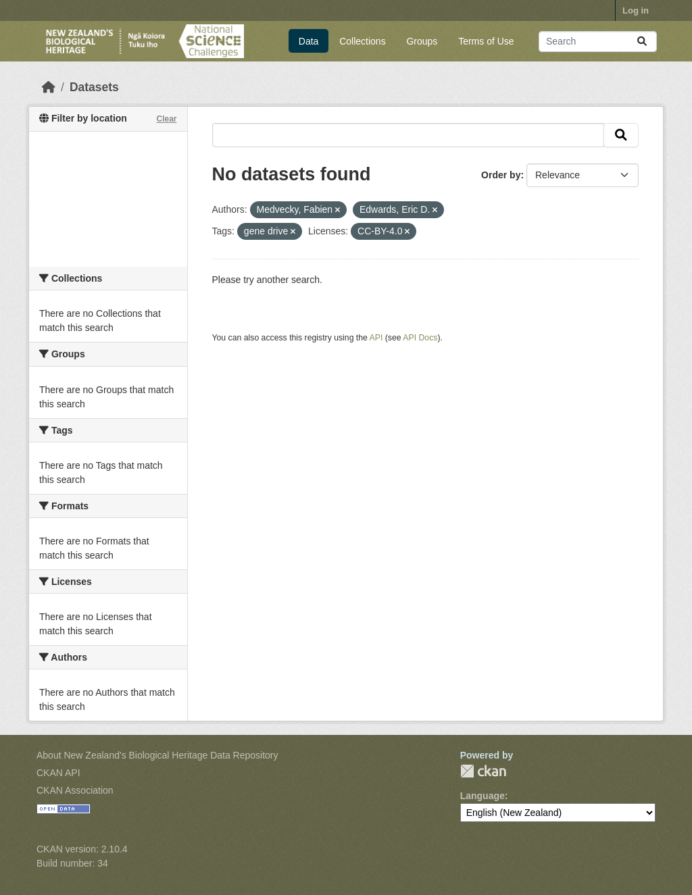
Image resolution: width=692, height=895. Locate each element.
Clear (166, 119)
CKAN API (58, 772)
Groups (421, 41)
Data (309, 41)
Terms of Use (486, 41)
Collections (362, 41)
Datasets (94, 87)
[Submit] (642, 41)
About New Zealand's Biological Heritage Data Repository (157, 755)
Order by (500, 175)
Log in (635, 10)
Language (482, 795)
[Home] (48, 87)
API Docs (420, 337)
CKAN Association (75, 790)
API (376, 337)
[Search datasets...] (598, 41)
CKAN (483, 771)
